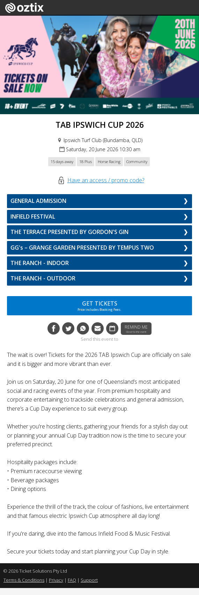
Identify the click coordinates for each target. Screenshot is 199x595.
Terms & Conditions (23, 580)
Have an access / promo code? (105, 180)
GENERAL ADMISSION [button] (38, 201)
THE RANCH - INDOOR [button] (39, 263)
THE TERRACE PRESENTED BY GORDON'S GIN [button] (69, 232)
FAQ (72, 580)
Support (89, 580)
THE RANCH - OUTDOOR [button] (42, 278)
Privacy (56, 580)
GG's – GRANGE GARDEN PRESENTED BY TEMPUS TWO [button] (82, 247)
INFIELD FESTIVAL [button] (32, 216)
